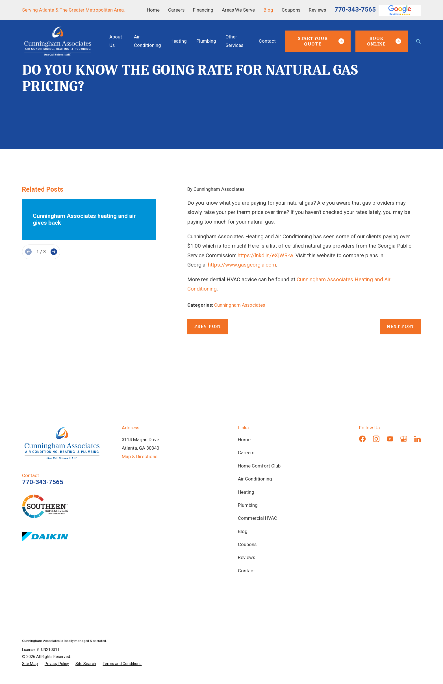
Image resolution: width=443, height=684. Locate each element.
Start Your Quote (321, 41)
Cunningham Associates (239, 305)
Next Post (400, 326)
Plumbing (248, 505)
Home (153, 10)
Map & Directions (139, 456)
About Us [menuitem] (115, 41)
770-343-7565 (355, 9)
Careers (176, 10)
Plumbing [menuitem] (206, 41)
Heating (246, 492)
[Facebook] (362, 439)
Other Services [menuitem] (234, 41)
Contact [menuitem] (267, 41)
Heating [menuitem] (178, 41)
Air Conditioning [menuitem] (147, 41)
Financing (203, 10)
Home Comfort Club (259, 466)
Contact (246, 570)
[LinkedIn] (417, 439)
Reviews (317, 10)
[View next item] (54, 251)
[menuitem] (30, 663)
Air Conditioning (255, 479)
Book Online (384, 41)
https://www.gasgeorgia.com (242, 265)
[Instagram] (376, 439)
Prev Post (208, 326)
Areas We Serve (238, 10)
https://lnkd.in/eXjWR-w (265, 255)
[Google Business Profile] (403, 439)
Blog (268, 10)
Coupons (291, 10)
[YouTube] (390, 439)
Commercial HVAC (257, 518)
